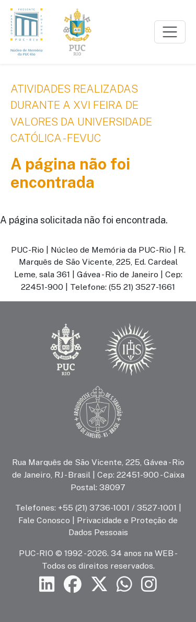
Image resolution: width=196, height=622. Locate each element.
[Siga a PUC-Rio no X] (99, 584)
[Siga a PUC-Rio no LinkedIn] (47, 584)
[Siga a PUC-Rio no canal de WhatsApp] (124, 584)
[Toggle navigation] (170, 31)
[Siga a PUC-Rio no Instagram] (149, 584)
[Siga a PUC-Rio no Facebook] (73, 584)
